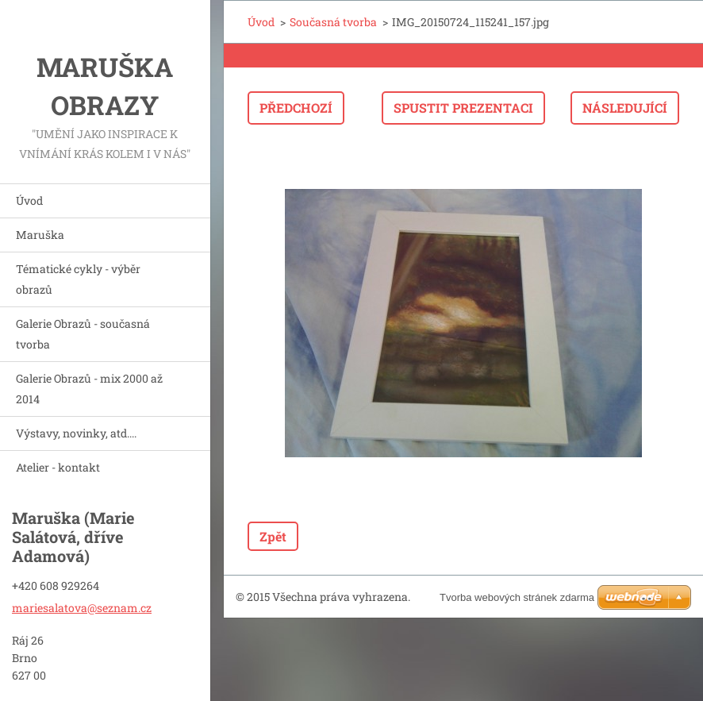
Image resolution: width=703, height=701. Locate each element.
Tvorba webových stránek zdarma (517, 597)
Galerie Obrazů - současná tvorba (83, 334)
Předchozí (295, 107)
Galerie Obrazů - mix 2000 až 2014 (89, 388)
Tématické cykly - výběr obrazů (78, 279)
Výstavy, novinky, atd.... (76, 433)
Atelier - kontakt (58, 467)
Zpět (272, 536)
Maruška (40, 234)
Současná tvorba (333, 21)
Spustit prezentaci (463, 107)
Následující (624, 107)
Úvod (29, 200)
